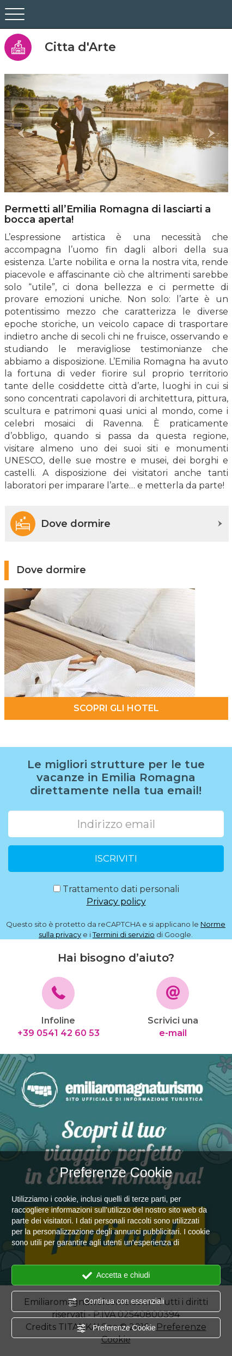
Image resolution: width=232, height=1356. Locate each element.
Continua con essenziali (116, 1302)
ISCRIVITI (116, 858)
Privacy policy (116, 901)
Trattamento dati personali (116, 896)
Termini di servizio (124, 934)
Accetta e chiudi (116, 1275)
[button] (21, 133)
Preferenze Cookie (116, 1328)
